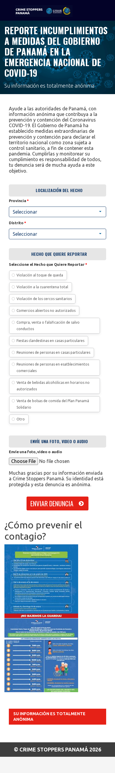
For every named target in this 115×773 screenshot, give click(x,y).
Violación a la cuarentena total (42, 287)
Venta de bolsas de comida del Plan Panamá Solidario (53, 404)
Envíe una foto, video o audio (35, 452)
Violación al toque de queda (40, 275)
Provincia (19, 201)
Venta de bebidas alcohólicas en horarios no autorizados (53, 386)
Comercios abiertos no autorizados (46, 310)
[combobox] (57, 212)
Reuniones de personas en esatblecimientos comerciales (53, 367)
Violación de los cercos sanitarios (44, 299)
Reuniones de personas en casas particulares (53, 352)
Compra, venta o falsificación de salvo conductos (48, 325)
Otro (21, 419)
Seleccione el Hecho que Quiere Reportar (48, 264)
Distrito (17, 223)
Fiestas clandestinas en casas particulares (50, 341)
